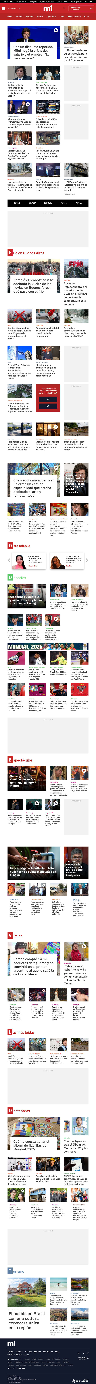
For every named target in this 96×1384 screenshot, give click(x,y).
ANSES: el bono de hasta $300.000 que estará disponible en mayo (37, 1211)
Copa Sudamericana (77, 599)
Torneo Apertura (75, 2)
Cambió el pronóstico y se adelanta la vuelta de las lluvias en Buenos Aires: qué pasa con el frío (33, 285)
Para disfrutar (54, 1322)
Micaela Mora (32, 565)
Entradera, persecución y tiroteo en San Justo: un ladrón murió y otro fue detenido (58, 907)
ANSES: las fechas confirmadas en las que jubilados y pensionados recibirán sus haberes (76, 1179)
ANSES (48, 1358)
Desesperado (49, 628)
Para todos (39, 1172)
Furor (9, 666)
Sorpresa (10, 628)
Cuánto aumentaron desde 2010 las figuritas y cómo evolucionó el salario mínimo (16, 525)
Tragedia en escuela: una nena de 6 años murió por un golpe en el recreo (76, 445)
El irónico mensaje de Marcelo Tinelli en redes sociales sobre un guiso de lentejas (79, 787)
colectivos (19, 1361)
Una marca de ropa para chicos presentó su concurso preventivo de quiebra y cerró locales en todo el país (58, 528)
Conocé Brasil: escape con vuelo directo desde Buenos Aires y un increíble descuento (58, 1298)
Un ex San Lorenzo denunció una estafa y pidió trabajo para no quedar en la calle (52, 634)
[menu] (5, 8)
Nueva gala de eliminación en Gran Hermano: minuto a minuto (23, 780)
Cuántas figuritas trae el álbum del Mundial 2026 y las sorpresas (76, 1145)
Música (40, 1358)
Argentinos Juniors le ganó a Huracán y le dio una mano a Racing (26, 599)
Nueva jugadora (12, 148)
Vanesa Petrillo (70, 194)
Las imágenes (40, 438)
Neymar (65, 1358)
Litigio (9, 362)
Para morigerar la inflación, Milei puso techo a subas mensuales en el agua (33, 871)
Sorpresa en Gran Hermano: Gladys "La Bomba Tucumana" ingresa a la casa (18, 154)
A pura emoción (13, 772)
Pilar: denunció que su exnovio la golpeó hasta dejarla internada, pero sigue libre (37, 907)
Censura (38, 179)
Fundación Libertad (13, 116)
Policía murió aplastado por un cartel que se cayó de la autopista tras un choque (48, 154)
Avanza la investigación (15, 400)
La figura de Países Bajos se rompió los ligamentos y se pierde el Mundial (58, 704)
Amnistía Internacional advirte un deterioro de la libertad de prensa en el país (47, 186)
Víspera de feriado (41, 116)
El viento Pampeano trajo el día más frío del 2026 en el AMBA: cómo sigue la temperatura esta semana (75, 293)
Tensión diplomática (42, 362)
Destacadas (19, 1109)
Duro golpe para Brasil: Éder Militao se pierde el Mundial (58, 671)
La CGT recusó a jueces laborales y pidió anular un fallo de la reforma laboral (75, 186)
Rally (59, 1361)
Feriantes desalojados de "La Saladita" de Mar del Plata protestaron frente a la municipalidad (37, 527)
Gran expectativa (69, 47)
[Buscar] (64, 8)
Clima (9, 325)
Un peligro (76, 1003)
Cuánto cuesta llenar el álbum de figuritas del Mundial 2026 (31, 1144)
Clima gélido (67, 280)
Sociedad (19, 16)
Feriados (10, 1172)
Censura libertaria (76, 518)
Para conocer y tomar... (15, 1308)
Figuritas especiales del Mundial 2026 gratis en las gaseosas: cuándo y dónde (79, 705)
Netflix (65, 1361)
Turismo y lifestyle (74, 16)
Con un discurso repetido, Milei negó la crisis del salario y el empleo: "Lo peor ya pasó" (33, 52)
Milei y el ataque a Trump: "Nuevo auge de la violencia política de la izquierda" (20, 123)
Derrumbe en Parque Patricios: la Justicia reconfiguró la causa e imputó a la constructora (20, 407)
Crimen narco (14, 898)
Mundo (86, 16)
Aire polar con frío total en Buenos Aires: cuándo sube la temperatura (47, 331)
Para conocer (75, 1322)
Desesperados (33, 518)
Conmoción (11, 179)
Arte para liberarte (34, 1052)
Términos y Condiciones (16, 1367)
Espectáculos (51, 16)
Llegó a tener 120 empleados (58, 518)
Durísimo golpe (54, 698)
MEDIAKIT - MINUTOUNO (14, 1376)
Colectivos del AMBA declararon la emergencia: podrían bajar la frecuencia (46, 123)
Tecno (62, 16)
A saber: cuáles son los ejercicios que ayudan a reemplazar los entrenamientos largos (80, 1212)
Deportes (40, 16)
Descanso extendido (72, 472)
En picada (11, 82)
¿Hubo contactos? (76, 666)
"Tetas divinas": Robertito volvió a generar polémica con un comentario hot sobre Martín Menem (76, 973)
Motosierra (11, 438)
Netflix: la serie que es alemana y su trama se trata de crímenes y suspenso (58, 1211)
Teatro (10, 1361)
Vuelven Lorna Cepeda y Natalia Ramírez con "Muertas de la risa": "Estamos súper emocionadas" (35, 561)
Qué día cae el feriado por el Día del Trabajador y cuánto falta (48, 1178)
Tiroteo (70, 1364)
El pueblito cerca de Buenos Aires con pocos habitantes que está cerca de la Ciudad (58, 1329)
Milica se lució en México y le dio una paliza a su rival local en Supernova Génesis (37, 1011)
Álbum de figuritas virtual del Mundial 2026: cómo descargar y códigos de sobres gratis (37, 705)
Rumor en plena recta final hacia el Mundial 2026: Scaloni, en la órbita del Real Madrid (79, 673)
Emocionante (54, 781)
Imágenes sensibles (37, 898)
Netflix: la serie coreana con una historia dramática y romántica (15, 1211)
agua (30, 1364)
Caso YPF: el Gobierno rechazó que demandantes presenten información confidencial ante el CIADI (19, 371)
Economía (29, 16)
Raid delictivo (56, 898)
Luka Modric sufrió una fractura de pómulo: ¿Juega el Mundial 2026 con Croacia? (15, 705)
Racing (27, 1358)
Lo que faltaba (49, 812)
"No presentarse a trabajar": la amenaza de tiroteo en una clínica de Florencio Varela (20, 186)
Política (9, 16)
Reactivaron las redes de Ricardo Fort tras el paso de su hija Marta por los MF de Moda (58, 1012)
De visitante (34, 1003)
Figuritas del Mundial (47, 2)
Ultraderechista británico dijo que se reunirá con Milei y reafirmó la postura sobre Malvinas (46, 370)
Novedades (34, 1203)
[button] (87, 560)
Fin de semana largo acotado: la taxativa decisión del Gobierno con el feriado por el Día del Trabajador (75, 483)
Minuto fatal (39, 148)
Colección (32, 698)
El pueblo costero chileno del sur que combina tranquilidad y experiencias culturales (79, 1329)
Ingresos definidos (69, 1172)
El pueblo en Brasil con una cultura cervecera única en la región (27, 1319)
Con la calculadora (41, 82)
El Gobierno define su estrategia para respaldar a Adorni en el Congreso (75, 55)
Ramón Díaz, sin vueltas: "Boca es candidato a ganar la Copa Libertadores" (15, 634)
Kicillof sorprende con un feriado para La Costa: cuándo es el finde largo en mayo (19, 1179)
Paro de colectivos (48, 1361)
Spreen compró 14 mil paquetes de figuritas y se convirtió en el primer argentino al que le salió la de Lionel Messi (33, 966)
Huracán (11, 1364)
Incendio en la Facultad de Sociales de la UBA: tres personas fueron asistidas (47, 445)
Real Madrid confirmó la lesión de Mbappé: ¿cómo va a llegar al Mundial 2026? (37, 673)
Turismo (52, 1292)
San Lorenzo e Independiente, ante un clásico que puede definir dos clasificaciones (33, 634)
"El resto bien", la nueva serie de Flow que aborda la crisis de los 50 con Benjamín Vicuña (73, 560)
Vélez (34, 1358)
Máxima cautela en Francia (37, 666)
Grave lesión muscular (56, 666)
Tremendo (13, 1003)
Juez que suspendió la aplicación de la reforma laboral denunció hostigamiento (74, 867)
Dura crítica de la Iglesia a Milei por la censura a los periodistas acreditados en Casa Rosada (79, 527)
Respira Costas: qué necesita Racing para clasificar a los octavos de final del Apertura (47, 89)
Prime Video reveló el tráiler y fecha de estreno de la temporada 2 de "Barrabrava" (33, 818)
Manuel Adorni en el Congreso (26, 2)
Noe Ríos (69, 565)
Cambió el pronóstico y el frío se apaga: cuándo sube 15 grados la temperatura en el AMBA (19, 333)
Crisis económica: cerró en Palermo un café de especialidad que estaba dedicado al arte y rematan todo (33, 487)
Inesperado (55, 1003)
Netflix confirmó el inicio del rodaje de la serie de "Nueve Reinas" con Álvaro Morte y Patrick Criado (52, 819)
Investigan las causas (70, 438)
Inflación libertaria (14, 864)
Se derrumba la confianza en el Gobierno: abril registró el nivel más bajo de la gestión (19, 90)
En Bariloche (75, 1292)
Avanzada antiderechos (73, 858)
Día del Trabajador (32, 1361)
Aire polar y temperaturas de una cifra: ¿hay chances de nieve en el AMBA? (75, 331)
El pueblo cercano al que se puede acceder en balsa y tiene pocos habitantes (79, 1298)
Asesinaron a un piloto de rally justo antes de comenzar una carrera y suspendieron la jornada (16, 908)
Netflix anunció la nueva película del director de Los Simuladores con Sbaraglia (15, 818)
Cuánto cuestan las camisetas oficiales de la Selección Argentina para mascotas (16, 673)
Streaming (11, 812)
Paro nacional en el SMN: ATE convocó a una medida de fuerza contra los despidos (18, 445)
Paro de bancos (62, 2)
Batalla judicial (68, 179)
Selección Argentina (57, 1364)
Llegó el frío (88, 2)
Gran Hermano (21, 1364)
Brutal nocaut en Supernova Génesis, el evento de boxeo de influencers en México (79, 1012)
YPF (21, 1358)
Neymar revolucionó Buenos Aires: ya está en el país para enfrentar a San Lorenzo (79, 605)
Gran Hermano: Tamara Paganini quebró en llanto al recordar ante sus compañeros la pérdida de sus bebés (58, 789)
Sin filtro (73, 781)
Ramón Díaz (56, 1358)
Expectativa (11, 698)
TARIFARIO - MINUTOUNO (15, 1377)
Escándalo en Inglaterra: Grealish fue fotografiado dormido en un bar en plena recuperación (16, 1012)
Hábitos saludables (79, 1203)
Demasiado (67, 962)
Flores (45, 1364)
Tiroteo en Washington (77, 899)
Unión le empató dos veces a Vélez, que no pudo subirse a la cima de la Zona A (58, 604)
